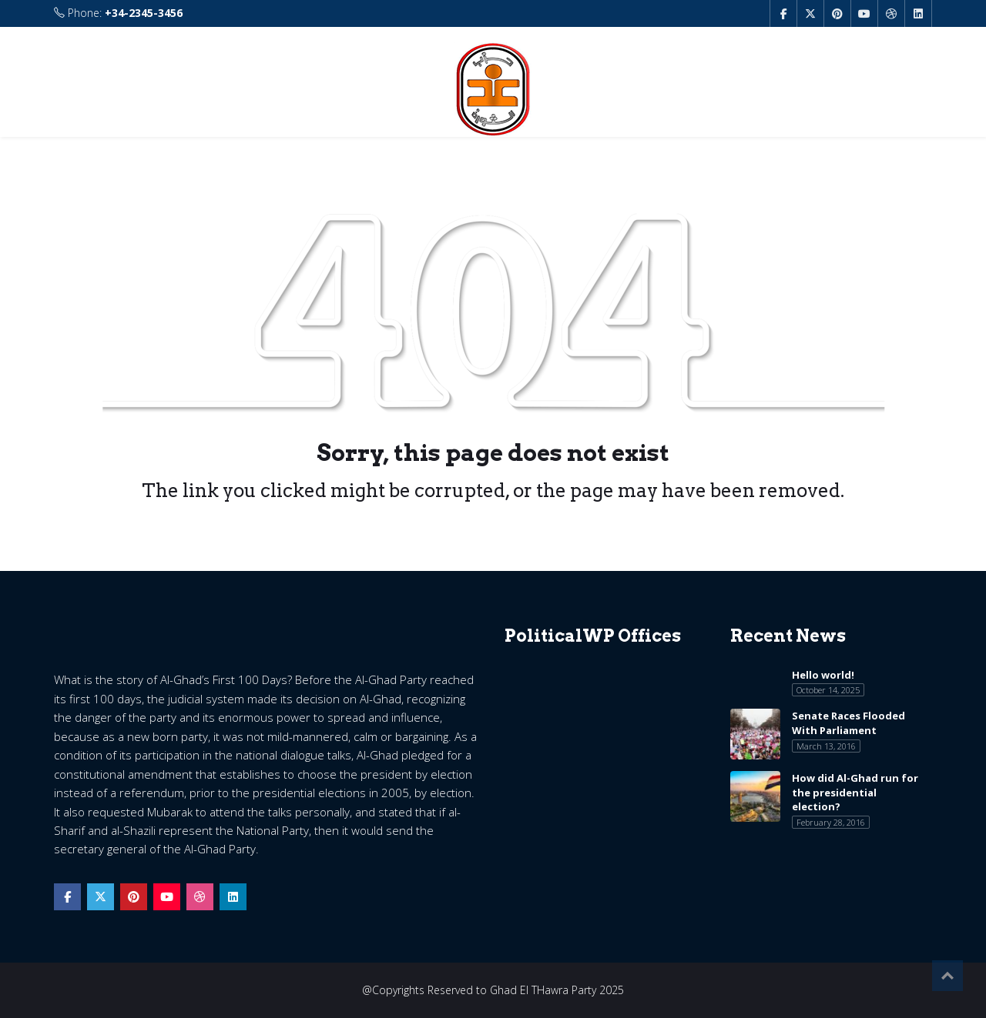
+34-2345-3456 (144, 12)
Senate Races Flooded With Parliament (848, 723)
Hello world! (823, 675)
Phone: (118, 13)
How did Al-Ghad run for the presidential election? (855, 792)
